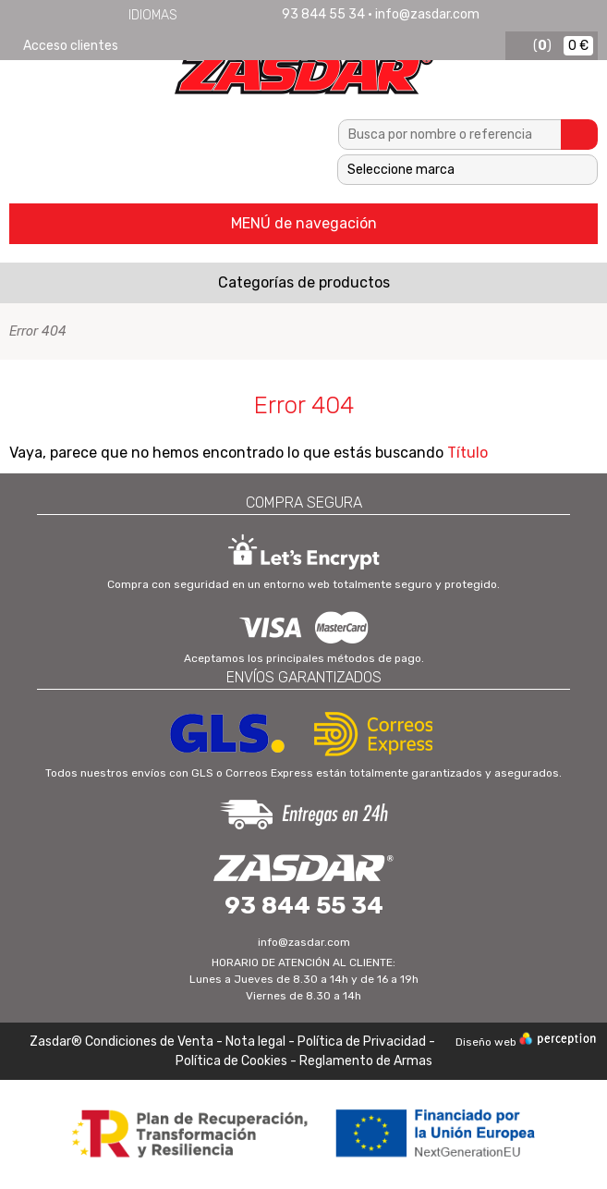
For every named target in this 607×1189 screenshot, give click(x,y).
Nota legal (256, 1041)
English (215, 15)
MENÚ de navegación (304, 223)
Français (239, 15)
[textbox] (450, 134)
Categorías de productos (304, 282)
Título (467, 452)
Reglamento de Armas (365, 1061)
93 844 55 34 (323, 14)
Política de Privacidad (361, 1041)
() (542, 46)
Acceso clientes (70, 46)
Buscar (579, 134)
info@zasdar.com (427, 14)
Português (263, 15)
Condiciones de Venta (149, 1041)
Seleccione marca (401, 170)
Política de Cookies (231, 1061)
